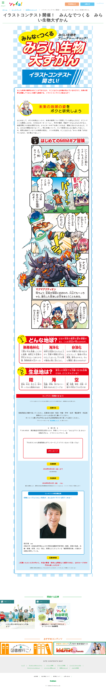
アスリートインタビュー (31, 668)
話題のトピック (65, 668)
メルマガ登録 (78, 668)
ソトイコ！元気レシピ (49, 668)
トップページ (99, 4)
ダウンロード (53, 451)
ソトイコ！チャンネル (77, 665)
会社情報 (34, 676)
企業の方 (85, 4)
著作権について (57, 676)
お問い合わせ (68, 676)
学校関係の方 (70, 4)
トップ (20, 665)
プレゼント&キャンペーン (34, 665)
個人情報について (54, 420)
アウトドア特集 (62, 665)
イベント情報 (50, 665)
